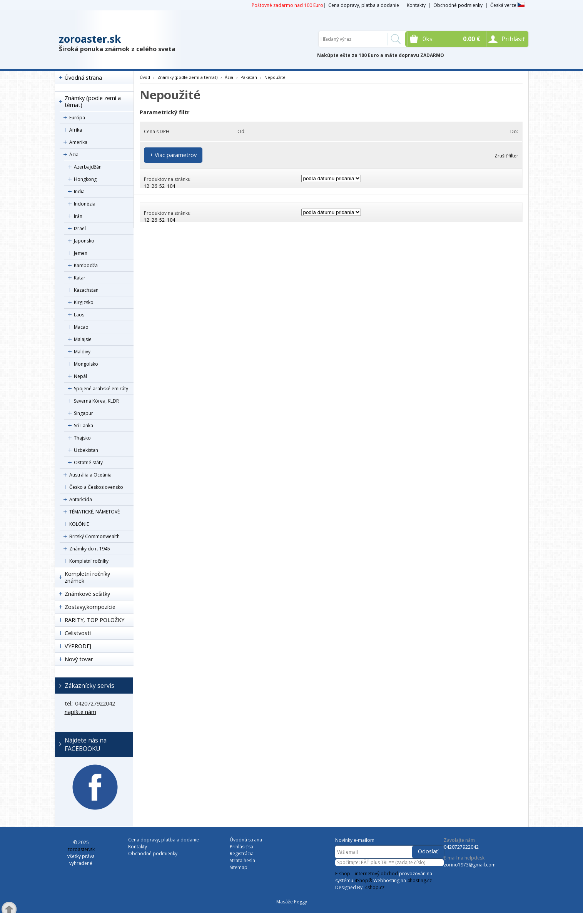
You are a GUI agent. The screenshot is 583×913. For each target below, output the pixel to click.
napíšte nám (80, 712)
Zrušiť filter (506, 155)
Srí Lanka (83, 425)
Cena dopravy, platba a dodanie (363, 5)
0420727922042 (461, 847)
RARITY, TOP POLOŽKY (94, 620)
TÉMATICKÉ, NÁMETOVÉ (94, 511)
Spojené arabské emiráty (101, 388)
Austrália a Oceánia (90, 475)
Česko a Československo (96, 487)
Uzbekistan (86, 450)
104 (171, 186)
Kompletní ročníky (89, 561)
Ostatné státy (88, 462)
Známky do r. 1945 (89, 548)
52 (162, 186)
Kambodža (86, 265)
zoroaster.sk (90, 39)
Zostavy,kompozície (90, 606)
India (79, 191)
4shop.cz (374, 887)
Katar (79, 277)
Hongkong (85, 179)
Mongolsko (86, 364)
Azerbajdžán (88, 167)
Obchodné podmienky (458, 5)
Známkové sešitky (87, 593)
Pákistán (249, 77)
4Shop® (363, 880)
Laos (79, 314)
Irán (78, 216)
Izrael (80, 228)
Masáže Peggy (291, 901)
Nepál (80, 376)
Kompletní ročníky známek (87, 577)
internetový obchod (376, 873)
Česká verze (507, 5)
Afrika (75, 130)
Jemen (80, 253)
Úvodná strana (83, 77)
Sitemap (238, 867)
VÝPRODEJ (78, 646)
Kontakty (416, 5)
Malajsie (83, 339)
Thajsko (82, 438)
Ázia (74, 154)
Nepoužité (275, 77)
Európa (77, 117)
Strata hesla (242, 860)
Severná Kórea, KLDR (96, 401)
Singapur (83, 413)
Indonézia (84, 204)
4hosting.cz (419, 880)
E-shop (342, 873)
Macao (81, 327)
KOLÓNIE (79, 524)
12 (146, 186)
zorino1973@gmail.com (470, 864)
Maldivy (82, 351)
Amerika (78, 142)
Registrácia (242, 853)
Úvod (145, 77)
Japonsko (84, 240)
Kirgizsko (84, 302)
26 (154, 186)
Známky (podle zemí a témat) (93, 101)
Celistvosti (78, 633)
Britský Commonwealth (94, 536)
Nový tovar (79, 659)
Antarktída (80, 499)
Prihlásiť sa (241, 846)
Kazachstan (86, 290)
